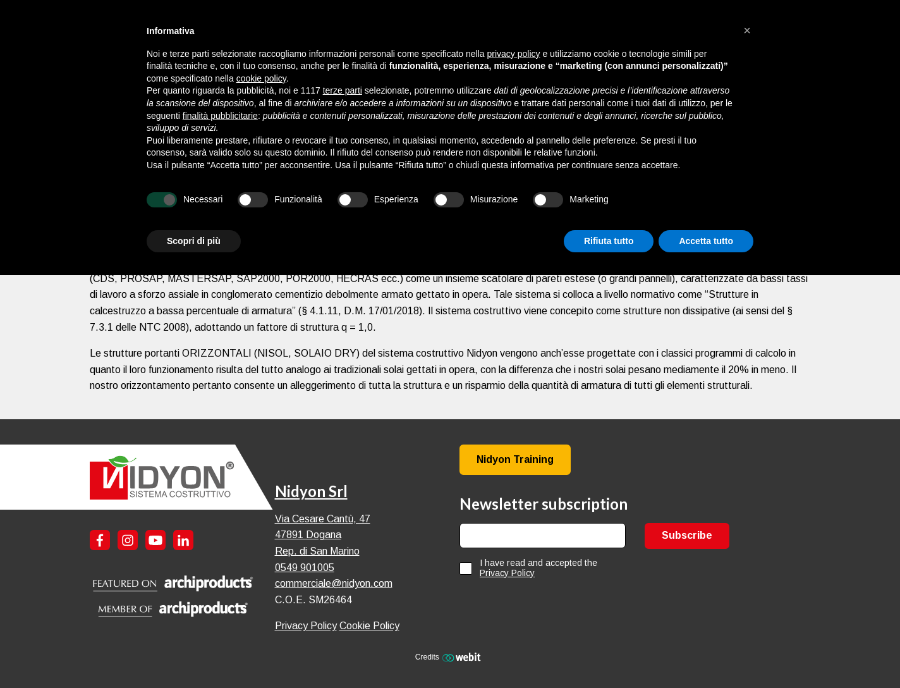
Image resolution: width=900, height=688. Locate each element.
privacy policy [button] (513, 54)
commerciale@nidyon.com (333, 583)
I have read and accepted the (538, 567)
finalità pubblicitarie (220, 116)
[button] (747, 30)
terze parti (342, 90)
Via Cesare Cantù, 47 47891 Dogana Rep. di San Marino (322, 534)
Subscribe (687, 535)
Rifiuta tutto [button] (609, 241)
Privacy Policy (306, 625)
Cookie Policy (369, 625)
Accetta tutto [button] (706, 241)
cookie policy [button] (261, 78)
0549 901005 (304, 567)
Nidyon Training (515, 459)
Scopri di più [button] (194, 241)
